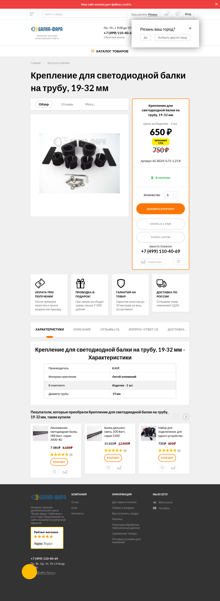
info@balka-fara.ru (43, 572)
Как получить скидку (125, 513)
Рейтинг (117, 519)
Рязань (152, 14)
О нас (75, 502)
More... (90, 104)
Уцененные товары (124, 533)
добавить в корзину (160, 208)
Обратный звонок (114, 37)
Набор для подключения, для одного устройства (170, 431)
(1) (71, 454)
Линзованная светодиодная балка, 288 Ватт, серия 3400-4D (64, 434)
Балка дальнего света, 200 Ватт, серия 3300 (114, 431)
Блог (74, 507)
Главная (36, 63)
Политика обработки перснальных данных (126, 526)
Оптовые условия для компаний (126, 540)
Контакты (77, 513)
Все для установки (59, 63)
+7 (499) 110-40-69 (119, 33)
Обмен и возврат (123, 507)
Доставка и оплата (124, 502)
